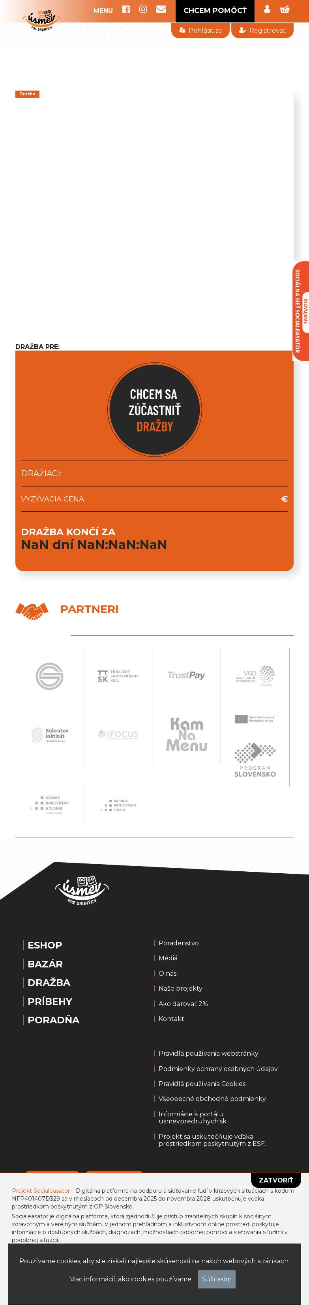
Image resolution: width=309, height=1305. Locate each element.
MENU (103, 11)
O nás (167, 973)
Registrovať (262, 30)
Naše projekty (180, 988)
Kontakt (171, 1019)
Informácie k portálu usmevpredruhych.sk (193, 1118)
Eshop (45, 945)
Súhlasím (217, 1279)
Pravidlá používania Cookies (202, 1084)
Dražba (49, 982)
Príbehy (50, 1001)
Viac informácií (92, 1279)
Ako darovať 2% (183, 1004)
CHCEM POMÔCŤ (215, 10)
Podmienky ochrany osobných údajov (218, 1069)
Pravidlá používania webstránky (208, 1053)
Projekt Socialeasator (41, 1190)
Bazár (45, 964)
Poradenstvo (179, 943)
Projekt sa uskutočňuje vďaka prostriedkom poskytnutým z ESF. (212, 1140)
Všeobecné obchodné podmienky (212, 1099)
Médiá (168, 958)
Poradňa (53, 1020)
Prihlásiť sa (200, 30)
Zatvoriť (276, 1180)
